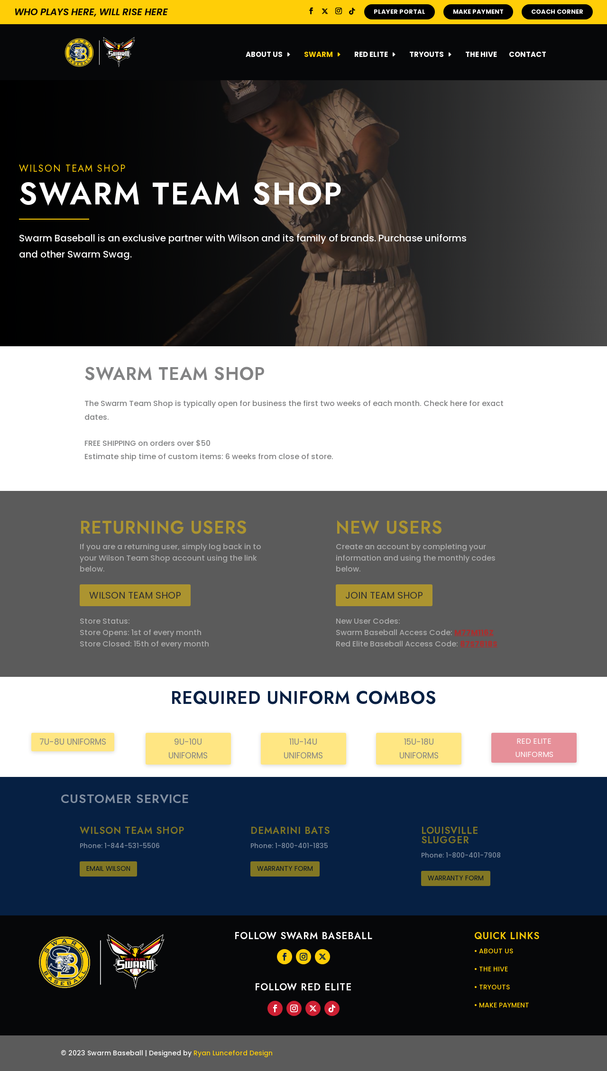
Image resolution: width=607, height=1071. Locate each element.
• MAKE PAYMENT (501, 1005)
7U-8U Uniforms (72, 742)
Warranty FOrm (285, 868)
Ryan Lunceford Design (233, 1053)
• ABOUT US (493, 951)
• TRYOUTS (492, 987)
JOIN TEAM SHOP (384, 595)
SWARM (318, 55)
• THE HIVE (491, 969)
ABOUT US (264, 55)
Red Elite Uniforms (534, 747)
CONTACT (527, 55)
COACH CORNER (557, 11)
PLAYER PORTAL (399, 11)
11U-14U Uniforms (303, 748)
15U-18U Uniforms (419, 748)
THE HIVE (481, 55)
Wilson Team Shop (135, 595)
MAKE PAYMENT (478, 11)
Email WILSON (108, 868)
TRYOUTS (426, 55)
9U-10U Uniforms (188, 748)
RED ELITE (371, 55)
